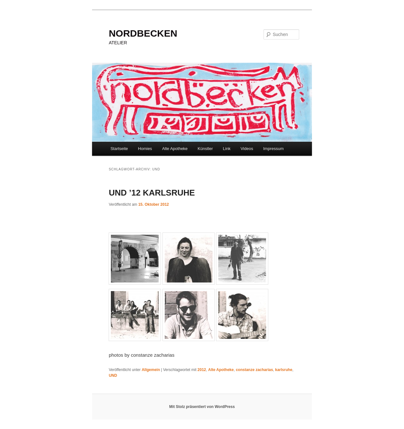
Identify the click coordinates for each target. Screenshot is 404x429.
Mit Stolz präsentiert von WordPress (202, 406)
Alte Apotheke (175, 148)
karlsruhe (283, 370)
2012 (202, 370)
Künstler (205, 148)
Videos (247, 148)
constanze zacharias (254, 370)
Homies (145, 148)
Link (227, 148)
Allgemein (151, 370)
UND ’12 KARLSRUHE (152, 192)
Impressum (273, 148)
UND (113, 375)
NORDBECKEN (143, 33)
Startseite (119, 148)
